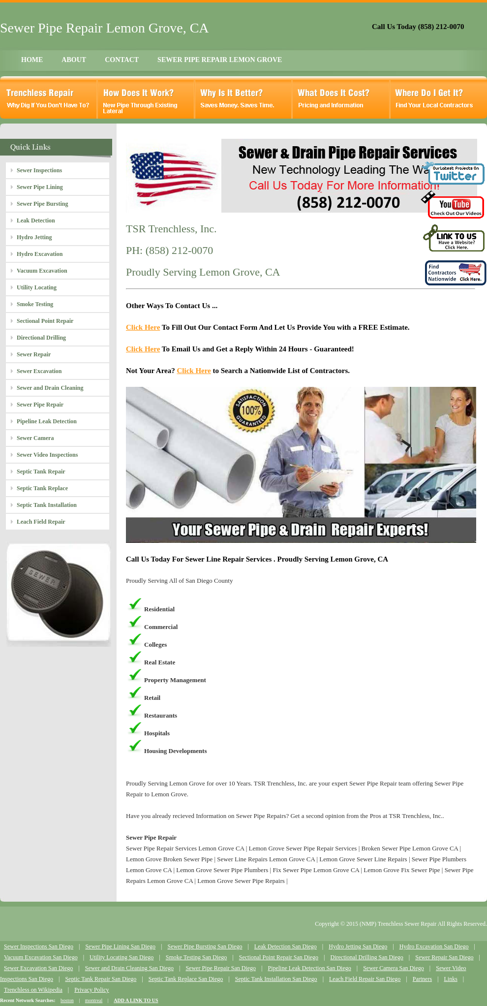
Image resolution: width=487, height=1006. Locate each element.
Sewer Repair (34, 354)
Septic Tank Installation (47, 505)
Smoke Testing (35, 304)
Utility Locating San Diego (121, 957)
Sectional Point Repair (45, 320)
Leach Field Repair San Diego (364, 978)
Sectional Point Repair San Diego (278, 957)
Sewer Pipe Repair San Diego (220, 968)
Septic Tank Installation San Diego (276, 978)
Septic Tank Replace (42, 488)
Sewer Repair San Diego (444, 957)
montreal (94, 1000)
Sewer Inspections (39, 170)
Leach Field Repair (41, 521)
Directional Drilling (41, 337)
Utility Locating (37, 287)
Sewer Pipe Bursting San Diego (204, 946)
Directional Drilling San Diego (366, 957)
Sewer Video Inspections (47, 454)
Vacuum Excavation (42, 270)
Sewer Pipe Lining (40, 187)
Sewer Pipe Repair (40, 404)
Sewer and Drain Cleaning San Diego (129, 968)
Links (450, 978)
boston (67, 1000)
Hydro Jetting (34, 237)
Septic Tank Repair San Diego (100, 978)
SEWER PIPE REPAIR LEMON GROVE (219, 59)
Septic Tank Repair (41, 471)
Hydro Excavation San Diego (434, 946)
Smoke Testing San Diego (196, 957)
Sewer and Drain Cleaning (50, 387)
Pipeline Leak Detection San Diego (309, 968)
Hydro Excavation (39, 254)
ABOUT (73, 59)
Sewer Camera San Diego (393, 968)
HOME (32, 59)
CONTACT (122, 59)
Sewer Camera (35, 438)
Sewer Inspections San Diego (38, 946)
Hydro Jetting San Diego (358, 946)
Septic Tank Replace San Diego (186, 978)
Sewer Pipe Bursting (42, 203)
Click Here (143, 327)
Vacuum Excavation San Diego (41, 957)
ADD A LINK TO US (136, 1000)
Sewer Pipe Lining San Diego (120, 946)
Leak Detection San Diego (285, 946)
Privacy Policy (91, 989)
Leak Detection (36, 220)
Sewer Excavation (39, 371)
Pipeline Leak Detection (47, 421)
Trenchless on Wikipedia (33, 989)
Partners (422, 978)
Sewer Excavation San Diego (38, 968)
